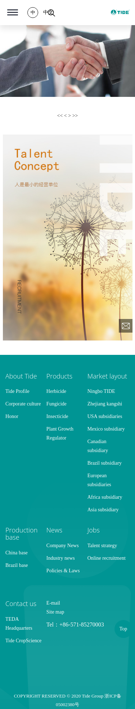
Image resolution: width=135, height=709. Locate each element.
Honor (11, 416)
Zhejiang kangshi (104, 404)
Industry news (60, 558)
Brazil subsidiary (104, 463)
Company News (62, 545)
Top (123, 628)
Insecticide (57, 416)
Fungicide (56, 404)
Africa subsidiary (104, 497)
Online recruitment (106, 558)
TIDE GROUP (120, 13)
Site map (55, 612)
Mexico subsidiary (106, 429)
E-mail (53, 603)
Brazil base (16, 565)
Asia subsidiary (103, 509)
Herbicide (56, 391)
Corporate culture (23, 404)
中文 (48, 12)
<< (60, 115)
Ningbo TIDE (101, 391)
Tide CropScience (23, 640)
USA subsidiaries (104, 416)
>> (75, 115)
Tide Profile (17, 391)
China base (16, 552)
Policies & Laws (63, 570)
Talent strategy (102, 545)
